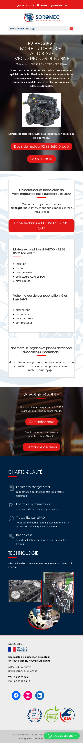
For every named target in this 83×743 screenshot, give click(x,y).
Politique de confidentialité (33, 738)
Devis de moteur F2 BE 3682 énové (41, 146)
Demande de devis (41, 447)
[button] (62, 735)
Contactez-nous (41, 421)
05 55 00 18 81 (41, 158)
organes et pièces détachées (51, 348)
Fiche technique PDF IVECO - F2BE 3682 (41, 226)
